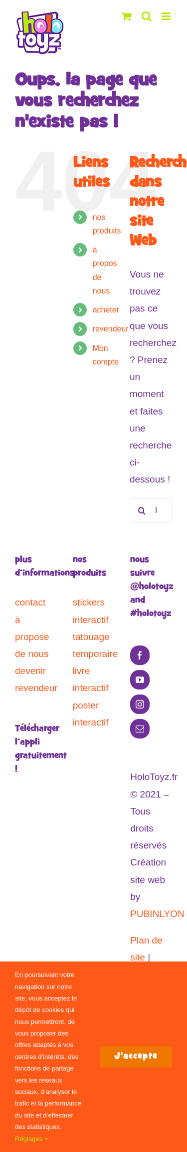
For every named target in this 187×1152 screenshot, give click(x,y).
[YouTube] (140, 680)
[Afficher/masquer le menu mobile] (167, 16)
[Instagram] (140, 704)
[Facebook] (140, 655)
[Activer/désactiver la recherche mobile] (147, 16)
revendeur (111, 328)
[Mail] (140, 728)
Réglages (31, 1138)
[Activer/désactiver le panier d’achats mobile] (127, 16)
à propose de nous (32, 636)
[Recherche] (142, 510)
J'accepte (136, 1056)
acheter (106, 310)
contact (30, 602)
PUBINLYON (157, 913)
